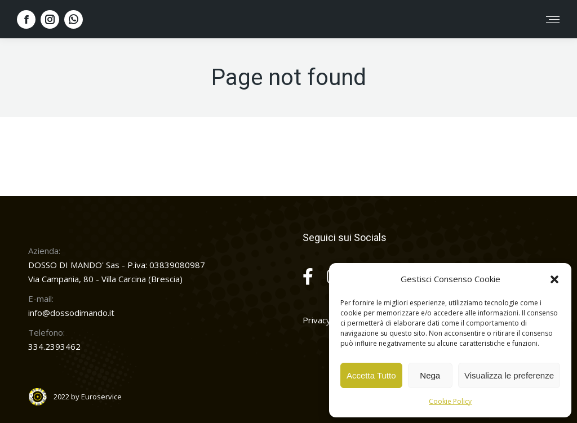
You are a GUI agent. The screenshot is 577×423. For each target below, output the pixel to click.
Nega (430, 375)
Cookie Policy (450, 401)
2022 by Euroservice (88, 396)
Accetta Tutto (371, 375)
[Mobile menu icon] (552, 19)
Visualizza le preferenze (509, 375)
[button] (554, 279)
